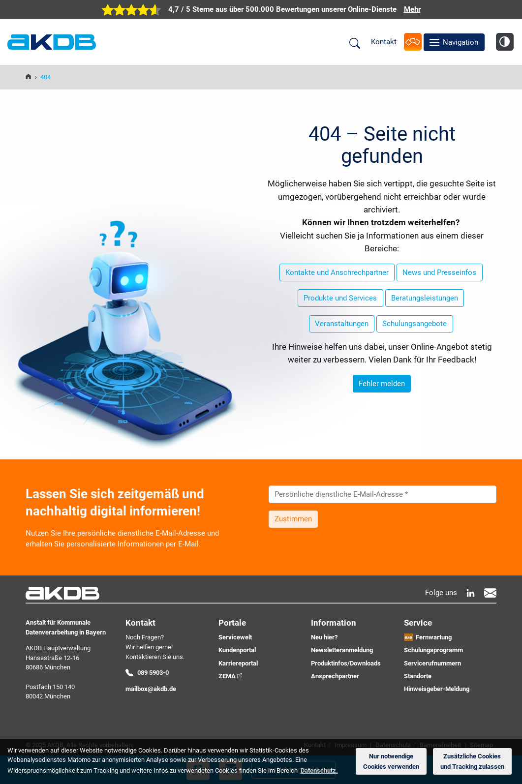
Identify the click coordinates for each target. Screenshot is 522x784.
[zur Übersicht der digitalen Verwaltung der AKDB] (261, 10)
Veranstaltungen (341, 323)
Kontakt (384, 41)
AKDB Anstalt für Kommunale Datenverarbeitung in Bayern (51, 42)
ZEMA (227, 676)
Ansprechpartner (335, 676)
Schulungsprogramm (433, 650)
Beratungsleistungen (424, 298)
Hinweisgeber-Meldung (436, 689)
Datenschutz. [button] (319, 770)
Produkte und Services (340, 298)
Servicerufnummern (432, 663)
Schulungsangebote (414, 323)
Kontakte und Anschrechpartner (337, 272)
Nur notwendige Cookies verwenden (391, 761)
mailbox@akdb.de (150, 689)
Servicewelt (235, 637)
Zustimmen (293, 518)
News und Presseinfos (439, 272)
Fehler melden (382, 383)
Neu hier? (324, 637)
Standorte (417, 676)
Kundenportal (237, 650)
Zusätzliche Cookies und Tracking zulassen (472, 761)
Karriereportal (238, 663)
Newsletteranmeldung (342, 650)
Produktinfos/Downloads (346, 663)
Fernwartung (434, 637)
